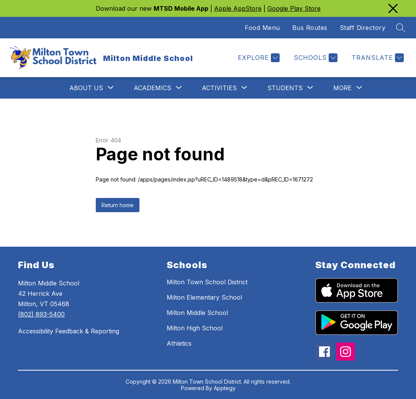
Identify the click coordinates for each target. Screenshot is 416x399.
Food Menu (262, 27)
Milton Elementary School (204, 297)
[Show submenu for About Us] (86, 87)
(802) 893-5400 (41, 314)
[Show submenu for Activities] (219, 87)
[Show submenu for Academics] (152, 87)
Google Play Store (294, 8)
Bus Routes (310, 27)
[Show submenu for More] (342, 87)
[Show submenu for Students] (285, 87)
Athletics (179, 343)
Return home (118, 205)
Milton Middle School (197, 313)
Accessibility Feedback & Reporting (68, 331)
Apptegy (225, 388)
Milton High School (195, 328)
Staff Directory (363, 27)
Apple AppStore (238, 8)
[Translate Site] (377, 58)
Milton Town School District (207, 282)
